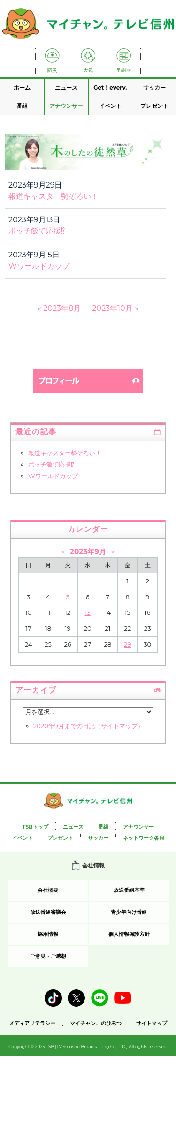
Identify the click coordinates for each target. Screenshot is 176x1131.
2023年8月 (62, 308)
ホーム (22, 87)
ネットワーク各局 (143, 838)
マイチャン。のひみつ (96, 1023)
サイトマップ (151, 1023)
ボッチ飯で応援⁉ (36, 230)
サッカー (154, 87)
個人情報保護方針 (129, 934)
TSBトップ (35, 826)
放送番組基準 (129, 890)
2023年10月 (112, 308)
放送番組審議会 (48, 912)
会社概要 (48, 890)
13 (88, 612)
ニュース (66, 87)
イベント (110, 105)
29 (127, 644)
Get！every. (110, 87)
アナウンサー (66, 105)
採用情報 (48, 934)
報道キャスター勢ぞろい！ (53, 196)
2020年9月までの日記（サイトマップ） (88, 726)
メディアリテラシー (32, 1023)
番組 (22, 105)
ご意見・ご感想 (48, 956)
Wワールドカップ (38, 266)
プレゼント (154, 105)
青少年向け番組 (129, 912)
